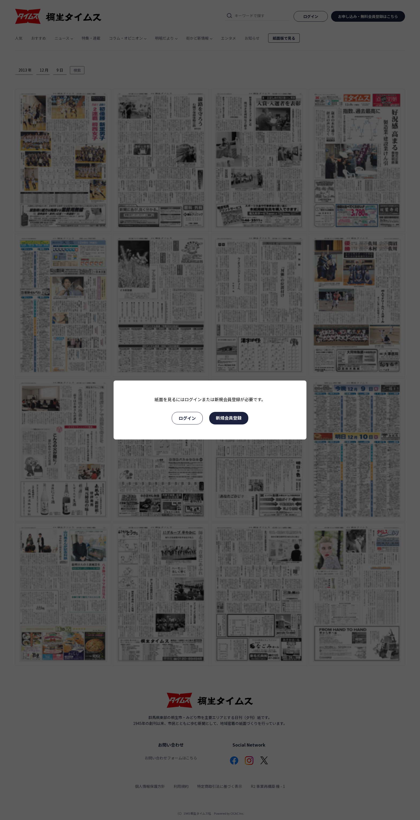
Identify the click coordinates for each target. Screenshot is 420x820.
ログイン (187, 418)
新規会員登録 (229, 418)
